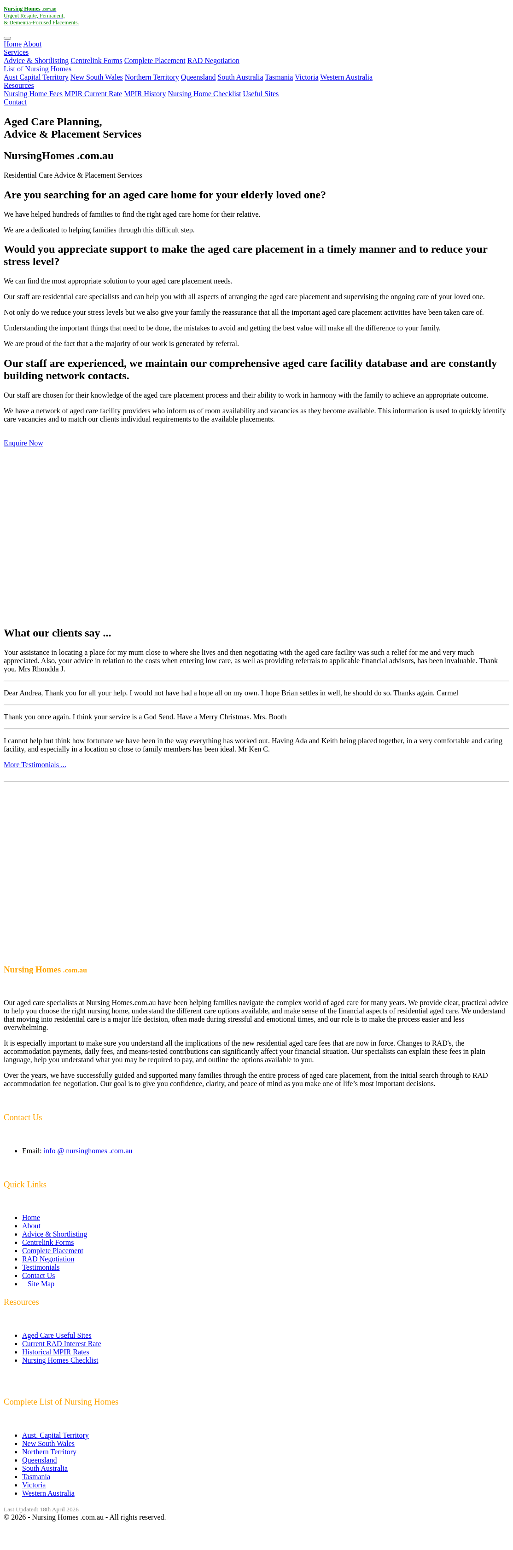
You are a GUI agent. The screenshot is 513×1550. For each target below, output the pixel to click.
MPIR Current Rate (93, 94)
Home (13, 44)
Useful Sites (261, 94)
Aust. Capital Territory (55, 1435)
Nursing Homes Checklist (60, 1360)
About (32, 44)
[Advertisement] (256, 536)
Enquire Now (23, 443)
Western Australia (346, 77)
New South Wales (96, 77)
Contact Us (38, 1275)
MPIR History (145, 94)
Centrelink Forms (96, 60)
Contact (15, 102)
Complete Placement (155, 60)
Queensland (198, 77)
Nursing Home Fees (33, 94)
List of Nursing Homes (37, 69)
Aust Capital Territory (36, 77)
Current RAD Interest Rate (61, 1344)
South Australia (240, 77)
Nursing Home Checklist (204, 94)
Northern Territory (152, 77)
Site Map (41, 1284)
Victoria (306, 77)
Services (16, 52)
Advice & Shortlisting (36, 60)
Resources (19, 85)
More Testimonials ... (35, 765)
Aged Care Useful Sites (57, 1335)
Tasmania (279, 77)
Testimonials (41, 1267)
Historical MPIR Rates (55, 1352)
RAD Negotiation (213, 60)
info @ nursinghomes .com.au (88, 1151)
